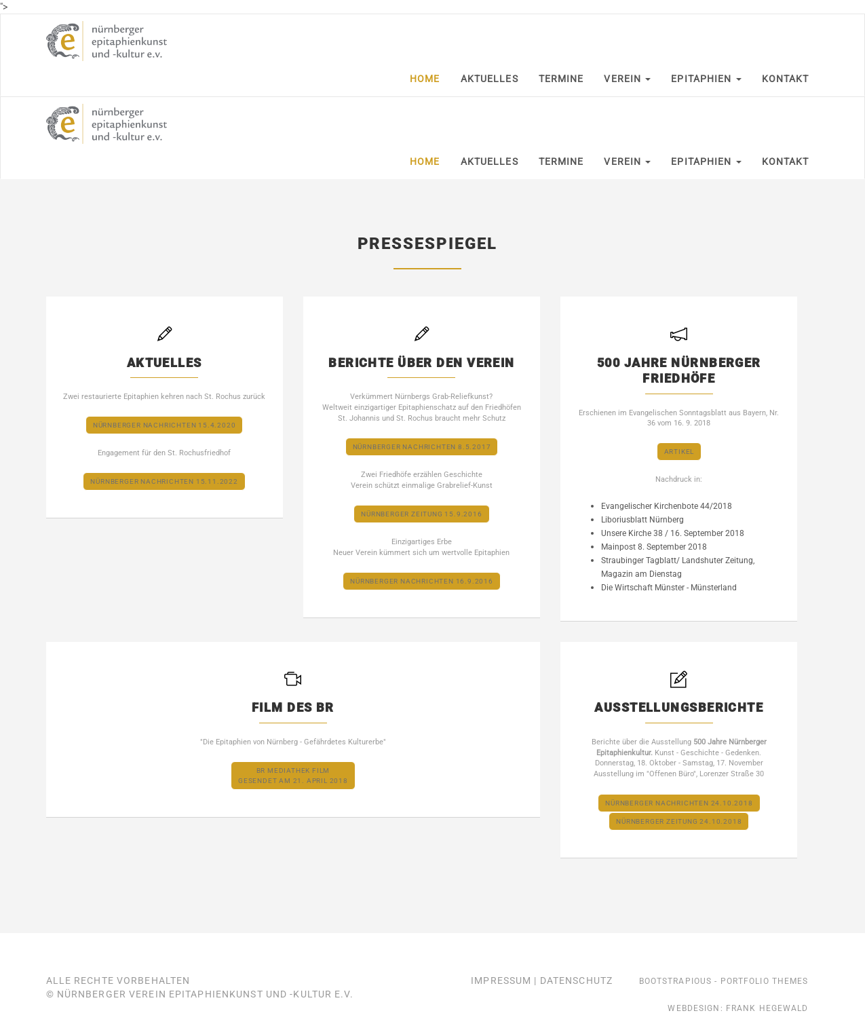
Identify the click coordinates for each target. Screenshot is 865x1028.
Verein (627, 78)
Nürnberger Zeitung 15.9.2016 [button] (421, 514)
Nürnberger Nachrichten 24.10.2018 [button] (678, 803)
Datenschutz (576, 980)
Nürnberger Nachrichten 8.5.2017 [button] (422, 447)
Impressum (501, 980)
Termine (561, 78)
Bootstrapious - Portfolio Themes (724, 981)
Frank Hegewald (767, 1008)
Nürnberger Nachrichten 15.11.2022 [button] (163, 481)
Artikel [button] (679, 451)
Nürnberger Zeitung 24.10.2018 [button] (679, 821)
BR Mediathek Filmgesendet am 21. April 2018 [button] (293, 775)
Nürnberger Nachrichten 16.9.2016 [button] (421, 581)
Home (425, 78)
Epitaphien (706, 78)
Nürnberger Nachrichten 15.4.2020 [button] (164, 425)
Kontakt (785, 78)
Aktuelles (489, 78)
